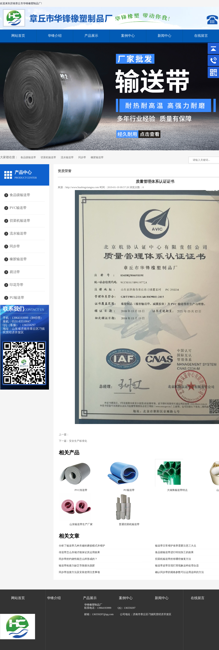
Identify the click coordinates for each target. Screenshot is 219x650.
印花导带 (16, 285)
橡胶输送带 (97, 157)
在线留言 (197, 598)
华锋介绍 (55, 35)
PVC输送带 (18, 208)
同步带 (82, 157)
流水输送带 (67, 157)
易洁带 (15, 272)
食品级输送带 (28, 157)
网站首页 (18, 35)
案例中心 (128, 35)
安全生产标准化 (78, 440)
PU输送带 (17, 297)
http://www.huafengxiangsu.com (82, 187)
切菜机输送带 (48, 157)
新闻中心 (164, 35)
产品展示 (91, 35)
